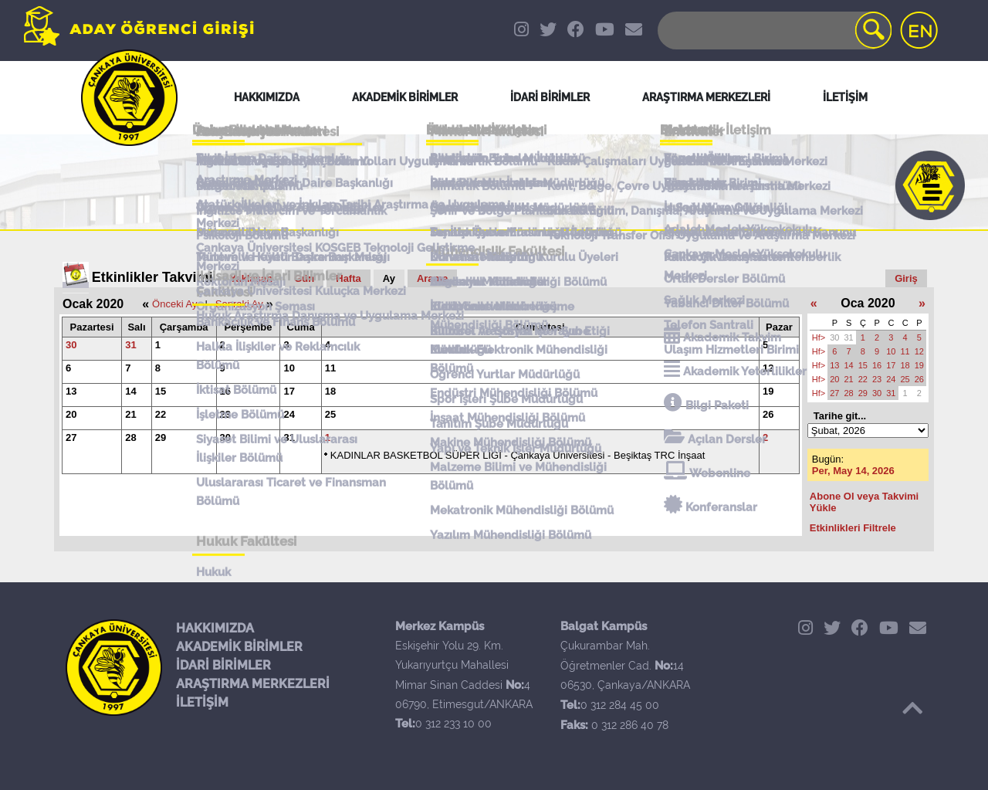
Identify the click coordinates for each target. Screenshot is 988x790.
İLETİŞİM (202, 702)
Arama (432, 278)
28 (130, 437)
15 (160, 391)
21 (130, 414)
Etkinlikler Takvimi (152, 277)
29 (160, 437)
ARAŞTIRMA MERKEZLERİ (253, 683)
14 (130, 391)
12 (768, 368)
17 (288, 391)
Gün (304, 278)
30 (71, 345)
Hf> (818, 337)
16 (225, 391)
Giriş (906, 278)
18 (330, 391)
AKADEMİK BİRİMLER (239, 646)
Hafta (348, 278)
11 (330, 368)
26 (768, 414)
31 (130, 345)
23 (225, 414)
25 (330, 414)
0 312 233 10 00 (453, 723)
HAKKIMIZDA (215, 628)
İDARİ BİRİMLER (223, 665)
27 (71, 437)
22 (160, 414)
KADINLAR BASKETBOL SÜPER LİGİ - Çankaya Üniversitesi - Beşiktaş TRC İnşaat (517, 455)
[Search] (773, 30)
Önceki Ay (174, 304)
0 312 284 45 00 (619, 705)
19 (768, 391)
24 (288, 414)
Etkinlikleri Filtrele (853, 528)
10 (288, 368)
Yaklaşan (251, 278)
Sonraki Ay (239, 304)
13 (71, 391)
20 (71, 414)
